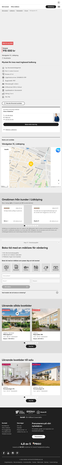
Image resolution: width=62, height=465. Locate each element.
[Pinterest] (17, 453)
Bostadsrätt (20, 10)
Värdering (51, 7)
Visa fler (31, 346)
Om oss (19, 426)
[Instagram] (13, 453)
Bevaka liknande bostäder (13, 103)
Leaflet (46, 186)
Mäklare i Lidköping (11, 129)
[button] (59, 7)
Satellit (6, 149)
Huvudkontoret (6, 432)
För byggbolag (6, 430)
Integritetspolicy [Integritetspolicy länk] (8, 462)
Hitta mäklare (6, 428)
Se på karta (7, 58)
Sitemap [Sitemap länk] (46, 462)
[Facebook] (3, 453)
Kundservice (5, 426)
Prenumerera (38, 436)
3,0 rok (26, 10)
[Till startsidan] (18, 2)
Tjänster (19, 428)
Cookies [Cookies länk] (34, 462)
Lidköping (12, 10)
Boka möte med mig (31, 124)
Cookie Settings (53, 462)
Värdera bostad (6, 434)
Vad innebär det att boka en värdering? (14, 292)
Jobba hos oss (21, 432)
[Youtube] (8, 453)
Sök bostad (5, 7)
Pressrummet (21, 430)
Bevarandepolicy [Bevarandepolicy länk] (18, 462)
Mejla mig (7, 117)
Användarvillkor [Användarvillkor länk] (27, 462)
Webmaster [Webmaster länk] (40, 462)
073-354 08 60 (9, 115)
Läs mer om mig (9, 119)
